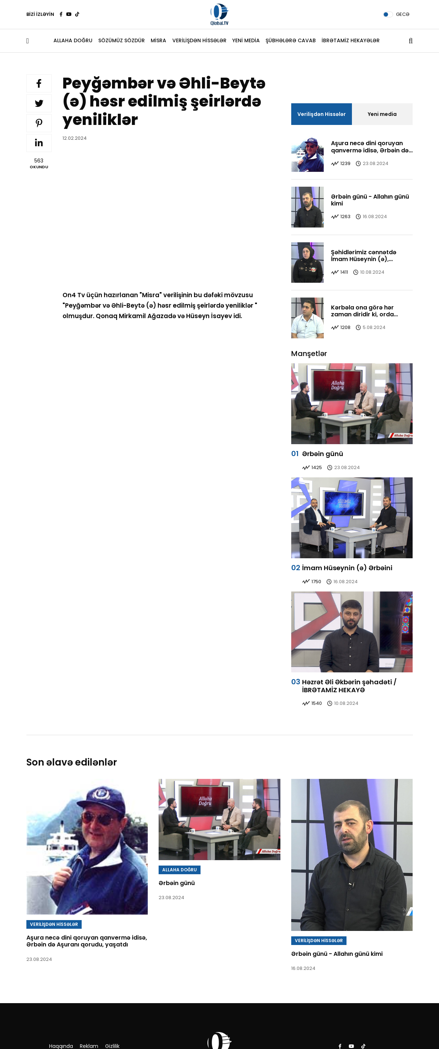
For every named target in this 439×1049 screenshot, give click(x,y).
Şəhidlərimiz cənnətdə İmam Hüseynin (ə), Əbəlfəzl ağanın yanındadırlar (363, 262)
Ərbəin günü (322, 453)
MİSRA (158, 40)
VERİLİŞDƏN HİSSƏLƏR (199, 40)
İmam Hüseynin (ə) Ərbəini (347, 567)
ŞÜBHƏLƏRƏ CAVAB (291, 40)
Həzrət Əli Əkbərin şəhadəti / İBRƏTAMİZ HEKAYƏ (349, 685)
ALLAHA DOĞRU (72, 40)
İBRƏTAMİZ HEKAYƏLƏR (351, 40)
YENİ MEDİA (246, 40)
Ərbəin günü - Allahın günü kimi (370, 200)
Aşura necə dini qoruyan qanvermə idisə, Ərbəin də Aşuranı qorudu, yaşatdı (370, 150)
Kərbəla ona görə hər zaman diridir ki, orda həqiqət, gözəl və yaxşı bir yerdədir (369, 318)
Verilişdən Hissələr (321, 114)
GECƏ (402, 14)
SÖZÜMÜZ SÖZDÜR (121, 40)
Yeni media (382, 114)
